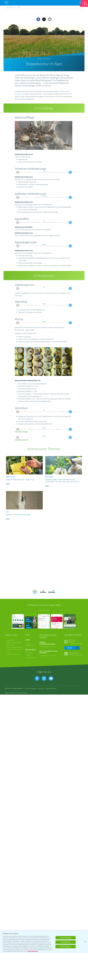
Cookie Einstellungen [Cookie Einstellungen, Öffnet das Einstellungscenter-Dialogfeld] (65, 937)
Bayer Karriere (11, 918)
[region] (44, 942)
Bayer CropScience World (14, 916)
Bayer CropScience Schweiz (14, 923)
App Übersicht (45, 884)
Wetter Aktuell (30, 919)
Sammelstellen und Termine (49, 920)
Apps (27, 917)
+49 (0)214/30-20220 (76, 929)
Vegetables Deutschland (14, 928)
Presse (9, 926)
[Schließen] (85, 942)
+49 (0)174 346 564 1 (76, 917)
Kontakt (69, 922)
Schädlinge (62, 91)
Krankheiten (19, 94)
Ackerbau (29, 927)
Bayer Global (10, 914)
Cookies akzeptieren (65, 946)
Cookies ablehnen (65, 942)
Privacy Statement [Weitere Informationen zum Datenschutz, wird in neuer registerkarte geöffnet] (33, 951)
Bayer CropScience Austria (14, 921)
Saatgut (28, 929)
